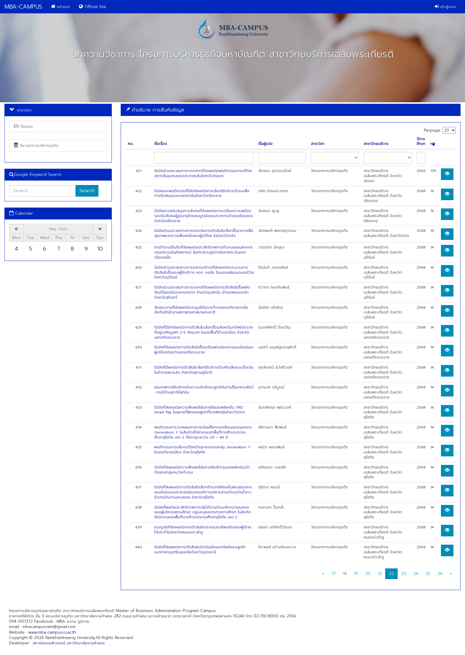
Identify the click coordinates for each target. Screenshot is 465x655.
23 (403, 573)
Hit (432, 143)
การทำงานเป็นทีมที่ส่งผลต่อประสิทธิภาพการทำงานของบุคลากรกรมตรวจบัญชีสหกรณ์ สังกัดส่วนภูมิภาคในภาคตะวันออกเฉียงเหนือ (203, 252)
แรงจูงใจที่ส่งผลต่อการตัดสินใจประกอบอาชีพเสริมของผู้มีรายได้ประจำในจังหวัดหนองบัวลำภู (202, 530)
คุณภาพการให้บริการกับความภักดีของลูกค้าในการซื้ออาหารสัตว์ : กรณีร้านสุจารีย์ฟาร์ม (204, 390)
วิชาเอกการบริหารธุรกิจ (36, 145)
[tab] (290, 110)
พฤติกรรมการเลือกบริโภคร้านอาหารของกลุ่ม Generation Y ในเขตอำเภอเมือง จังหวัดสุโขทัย (202, 449)
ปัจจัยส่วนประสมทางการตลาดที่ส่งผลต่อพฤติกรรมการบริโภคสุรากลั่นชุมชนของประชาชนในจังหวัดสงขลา (203, 173)
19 (356, 573)
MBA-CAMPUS (23, 6)
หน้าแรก (60, 6)
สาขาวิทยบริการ (376, 143)
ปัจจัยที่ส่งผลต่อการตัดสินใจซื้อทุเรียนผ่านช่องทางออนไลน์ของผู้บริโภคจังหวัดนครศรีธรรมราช (204, 350)
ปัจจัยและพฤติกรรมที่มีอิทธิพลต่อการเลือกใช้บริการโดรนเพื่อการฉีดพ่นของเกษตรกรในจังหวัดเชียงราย (201, 193)
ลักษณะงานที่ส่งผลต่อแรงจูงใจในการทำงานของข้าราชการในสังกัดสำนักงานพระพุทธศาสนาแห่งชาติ (201, 310)
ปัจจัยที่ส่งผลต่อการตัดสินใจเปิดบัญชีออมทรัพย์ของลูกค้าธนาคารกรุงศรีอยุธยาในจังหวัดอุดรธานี (200, 549)
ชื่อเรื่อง (160, 143)
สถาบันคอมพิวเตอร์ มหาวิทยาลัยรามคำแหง (69, 643)
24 (415, 573)
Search (87, 190)
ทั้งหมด (23, 126)
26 (440, 573)
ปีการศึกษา (421, 142)
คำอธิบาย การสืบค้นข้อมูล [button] (154, 110)
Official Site (92, 6)
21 (380, 573)
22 (391, 573)
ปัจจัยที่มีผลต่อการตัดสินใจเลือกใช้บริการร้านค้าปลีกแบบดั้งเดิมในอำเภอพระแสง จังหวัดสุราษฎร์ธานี (204, 370)
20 (367, 573)
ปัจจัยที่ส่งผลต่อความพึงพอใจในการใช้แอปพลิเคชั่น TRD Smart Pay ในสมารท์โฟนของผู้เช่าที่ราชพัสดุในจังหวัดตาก (199, 410)
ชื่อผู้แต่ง (265, 143)
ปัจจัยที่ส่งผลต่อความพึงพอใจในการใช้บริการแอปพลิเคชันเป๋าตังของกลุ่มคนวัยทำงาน (202, 470)
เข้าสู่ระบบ (445, 6)
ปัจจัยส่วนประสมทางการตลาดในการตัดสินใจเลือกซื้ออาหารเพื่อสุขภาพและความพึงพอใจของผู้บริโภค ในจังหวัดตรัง (203, 233)
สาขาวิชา (317, 143)
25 (428, 573)
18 (345, 573)
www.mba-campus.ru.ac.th (52, 632)
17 (333, 573)
